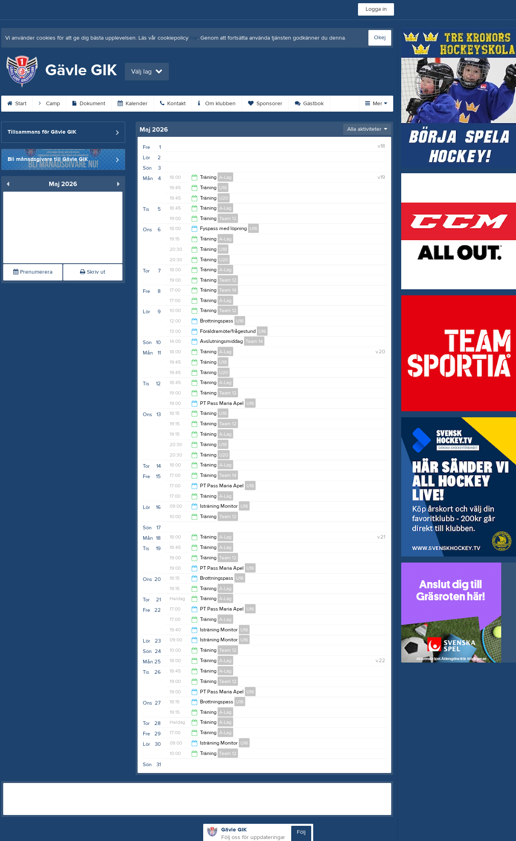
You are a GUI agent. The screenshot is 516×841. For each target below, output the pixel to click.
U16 (253, 228)
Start (16, 103)
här (194, 38)
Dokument (88, 103)
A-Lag (225, 177)
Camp (49, 103)
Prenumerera (32, 272)
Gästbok (309, 103)
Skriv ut (92, 272)
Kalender (133, 103)
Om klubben (217, 103)
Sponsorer (265, 103)
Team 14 (227, 290)
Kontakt (173, 103)
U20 (223, 198)
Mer (376, 103)
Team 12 (227, 218)
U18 (223, 187)
